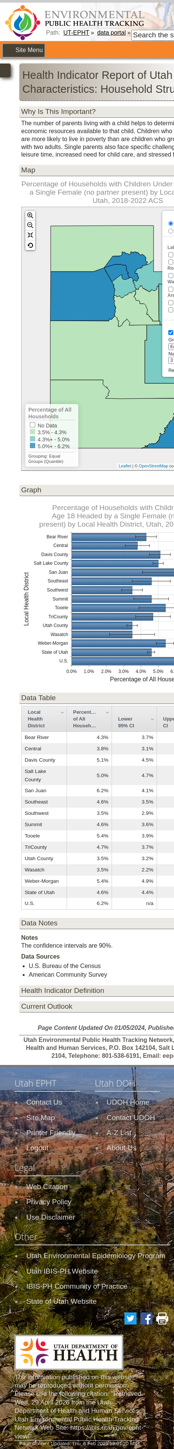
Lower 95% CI (126, 722)
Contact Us (44, 1102)
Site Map (40, 1118)
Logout (37, 1148)
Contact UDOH (131, 1118)
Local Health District (36, 718)
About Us (122, 1148)
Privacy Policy (48, 1202)
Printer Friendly (50, 1133)
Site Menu (29, 50)
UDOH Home (128, 1102)
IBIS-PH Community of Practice (76, 1286)
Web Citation (47, 1187)
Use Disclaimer (50, 1217)
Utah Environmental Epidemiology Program (95, 1256)
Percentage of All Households (87, 718)
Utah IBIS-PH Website (62, 1271)
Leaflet (125, 466)
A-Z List (119, 1133)
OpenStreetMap (153, 466)
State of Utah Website (61, 1301)
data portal (111, 32)
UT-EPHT (76, 32)
